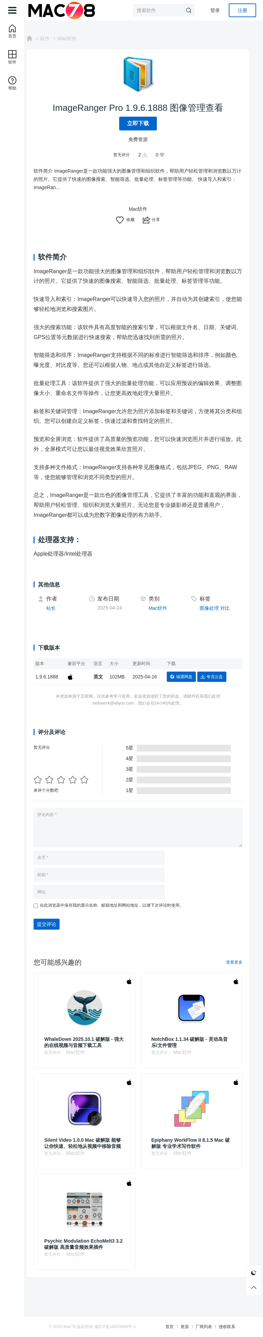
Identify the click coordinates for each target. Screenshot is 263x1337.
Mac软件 (78, 38)
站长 (62, 618)
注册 (242, 10)
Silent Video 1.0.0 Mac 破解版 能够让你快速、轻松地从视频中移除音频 (92, 1153)
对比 (228, 618)
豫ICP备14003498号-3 (136, 1326)
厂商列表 (206, 1326)
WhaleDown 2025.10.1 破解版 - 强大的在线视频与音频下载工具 (93, 1052)
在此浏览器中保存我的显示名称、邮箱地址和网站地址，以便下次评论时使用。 (123, 915)
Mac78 (91, 1326)
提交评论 (58, 934)
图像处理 (212, 618)
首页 (171, 1326)
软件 (56, 38)
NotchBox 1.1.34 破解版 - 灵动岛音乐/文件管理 (193, 1052)
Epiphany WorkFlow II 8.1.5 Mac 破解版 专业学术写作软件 (193, 1153)
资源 (187, 1326)
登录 (215, 10)
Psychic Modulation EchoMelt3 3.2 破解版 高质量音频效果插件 (91, 1254)
